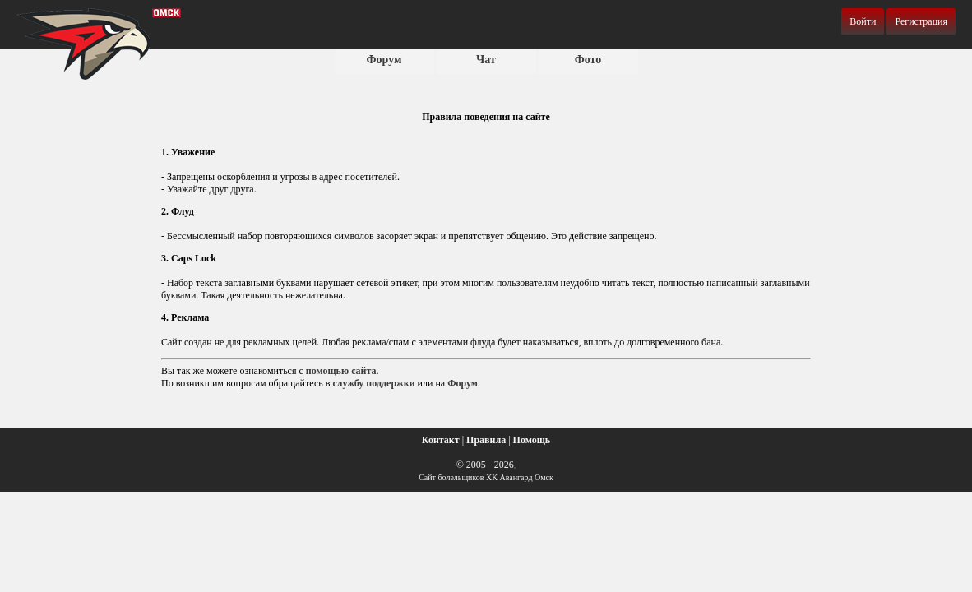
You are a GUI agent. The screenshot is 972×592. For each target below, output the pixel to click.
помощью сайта (341, 371)
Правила (486, 440)
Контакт (441, 440)
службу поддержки (373, 383)
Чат (486, 59)
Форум (384, 59)
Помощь (532, 440)
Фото (588, 59)
